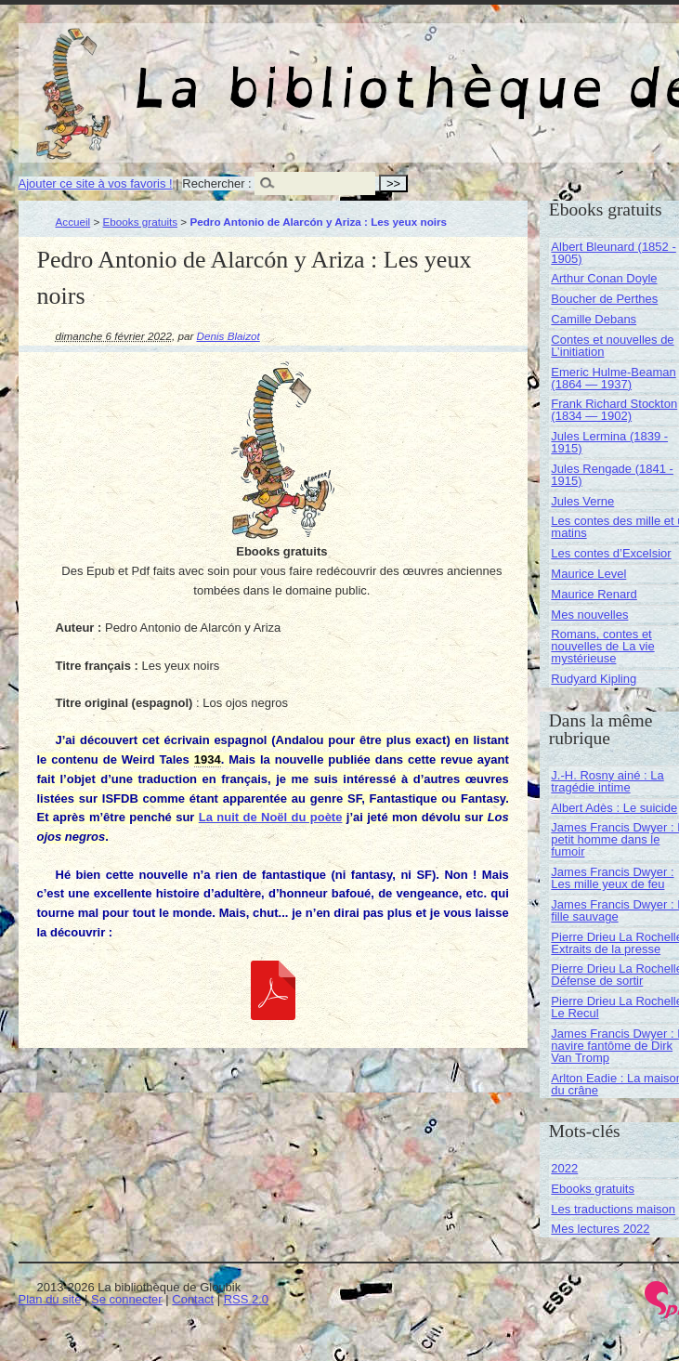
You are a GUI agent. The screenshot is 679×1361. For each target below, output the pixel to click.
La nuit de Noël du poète (271, 817)
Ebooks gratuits (140, 222)
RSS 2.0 (246, 1299)
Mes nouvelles (589, 615)
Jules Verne (582, 501)
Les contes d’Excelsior (611, 553)
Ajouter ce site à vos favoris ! (96, 183)
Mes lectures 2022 (600, 1229)
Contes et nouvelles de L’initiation (612, 346)
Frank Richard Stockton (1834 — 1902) (614, 410)
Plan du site (50, 1299)
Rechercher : (216, 183)
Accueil (73, 222)
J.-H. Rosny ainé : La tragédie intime (607, 781)
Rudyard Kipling (593, 679)
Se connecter (127, 1299)
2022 (564, 1168)
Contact (193, 1299)
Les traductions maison (613, 1209)
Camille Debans (593, 319)
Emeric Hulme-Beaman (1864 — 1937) (613, 378)
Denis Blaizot (228, 336)
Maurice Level (588, 574)
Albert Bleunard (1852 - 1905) (613, 253)
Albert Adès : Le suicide (614, 808)
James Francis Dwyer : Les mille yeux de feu (612, 878)
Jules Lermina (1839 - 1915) (609, 442)
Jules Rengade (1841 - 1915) (612, 475)
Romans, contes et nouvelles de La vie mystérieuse (602, 646)
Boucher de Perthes (604, 299)
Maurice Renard (594, 594)
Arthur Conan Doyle (604, 278)
